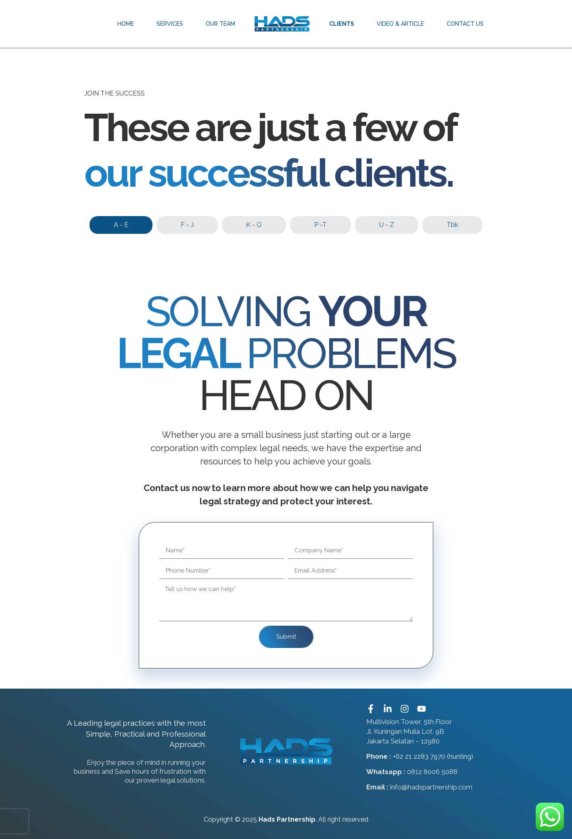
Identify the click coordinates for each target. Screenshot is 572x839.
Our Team (220, 24)
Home (125, 24)
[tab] (121, 225)
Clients (341, 24)
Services (170, 24)
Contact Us (465, 24)
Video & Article (400, 24)
